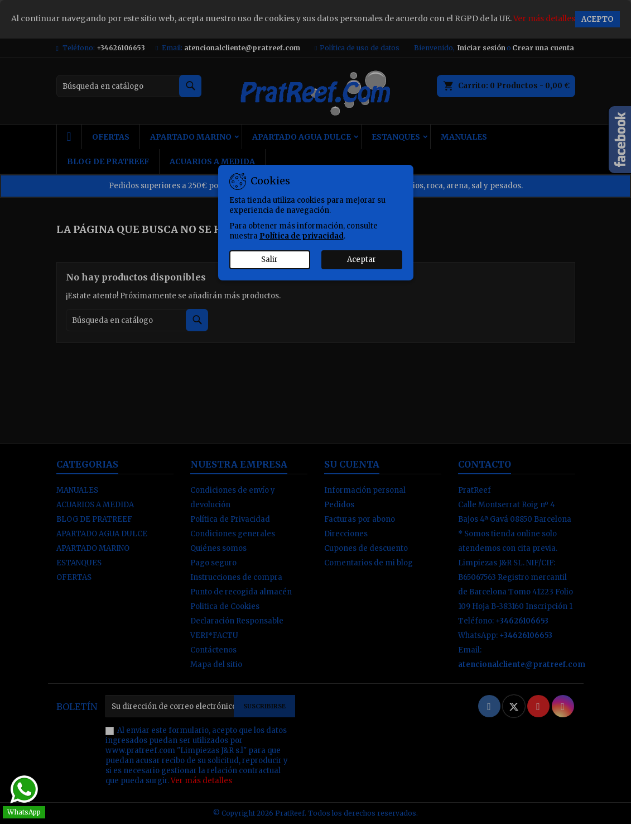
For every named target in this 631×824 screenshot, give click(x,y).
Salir (269, 259)
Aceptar (361, 259)
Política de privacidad (301, 236)
